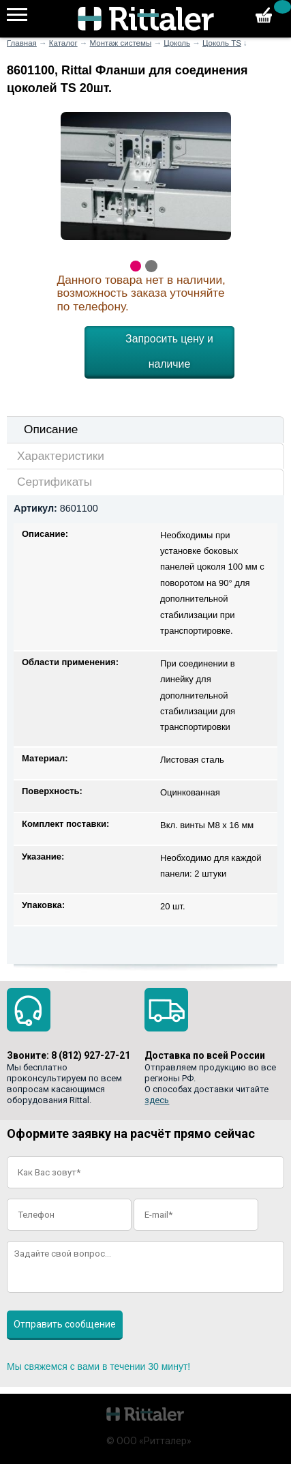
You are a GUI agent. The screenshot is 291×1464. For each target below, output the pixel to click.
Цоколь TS (221, 43)
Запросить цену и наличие (169, 351)
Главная (22, 43)
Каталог (63, 43)
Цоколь (177, 43)
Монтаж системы (121, 43)
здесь (156, 1100)
